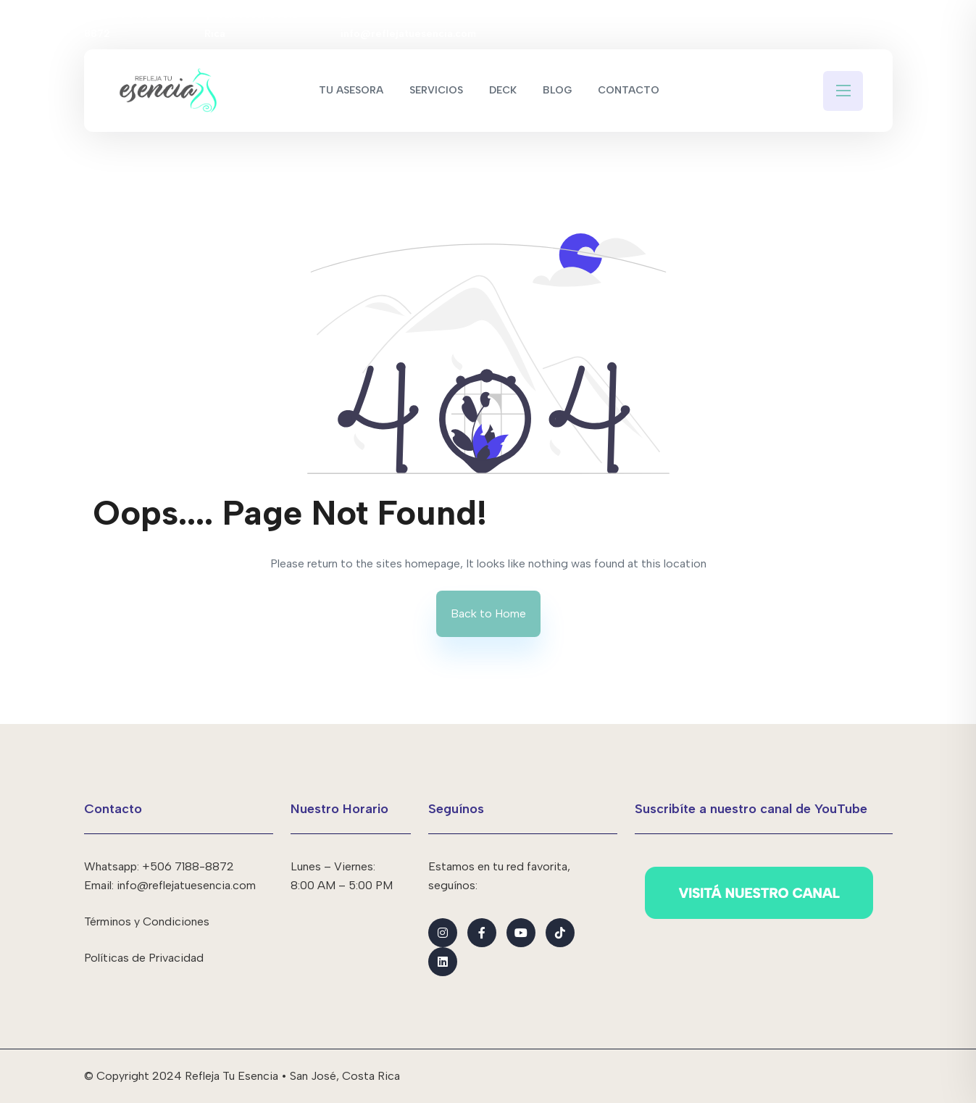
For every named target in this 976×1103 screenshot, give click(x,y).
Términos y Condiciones (146, 921)
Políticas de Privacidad (144, 958)
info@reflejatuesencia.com (408, 24)
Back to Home (488, 613)
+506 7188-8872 (121, 24)
